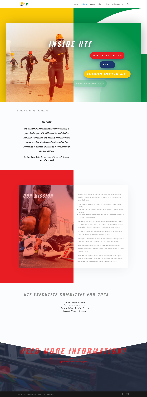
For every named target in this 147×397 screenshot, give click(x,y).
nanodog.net (31, 394)
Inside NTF (84, 4)
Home (76, 4)
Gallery (99, 4)
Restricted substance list (94, 74)
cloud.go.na (50, 394)
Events (92, 4)
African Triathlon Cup (112, 4)
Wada (94, 64)
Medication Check (94, 55)
